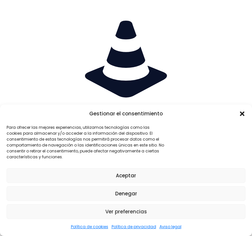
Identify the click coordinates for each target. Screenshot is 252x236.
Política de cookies (89, 226)
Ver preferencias (126, 211)
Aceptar (126, 175)
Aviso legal (170, 226)
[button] (242, 113)
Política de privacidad (134, 226)
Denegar (126, 193)
